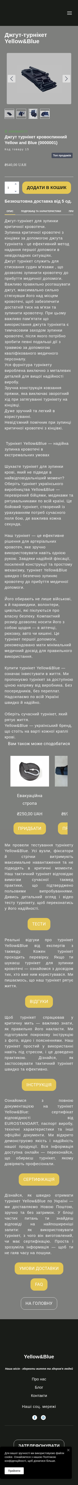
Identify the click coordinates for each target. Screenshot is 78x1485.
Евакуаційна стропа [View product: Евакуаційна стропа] (29, 799)
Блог (39, 1387)
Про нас (39, 1379)
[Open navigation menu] (69, 13)
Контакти (39, 1395)
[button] (16, 183)
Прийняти (14, 1470)
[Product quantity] (11, 187)
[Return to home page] (17, 13)
